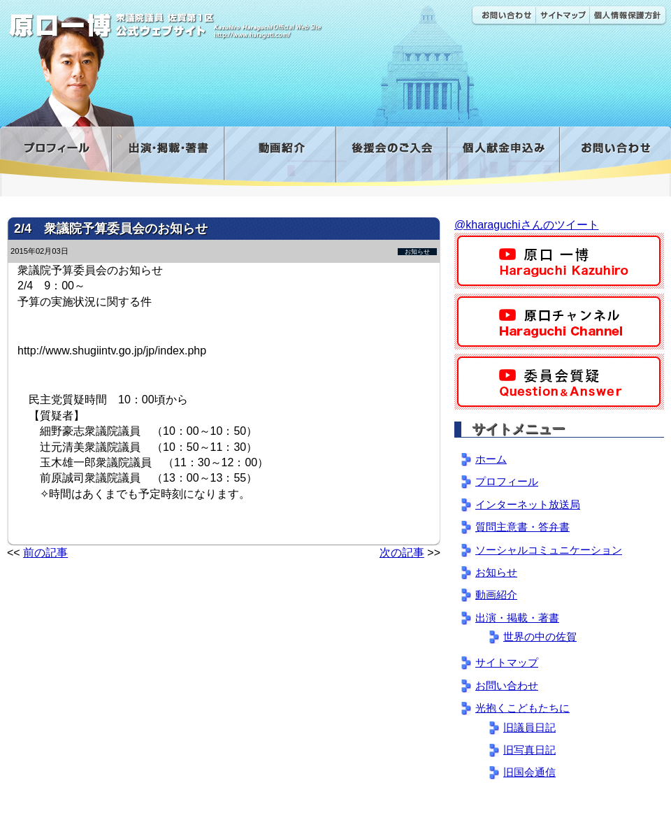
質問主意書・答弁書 (522, 527)
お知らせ (417, 251)
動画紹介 (280, 156)
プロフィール (55, 156)
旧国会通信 (529, 772)
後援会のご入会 (391, 156)
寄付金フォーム (503, 156)
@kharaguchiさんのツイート (526, 225)
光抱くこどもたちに (522, 708)
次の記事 (402, 553)
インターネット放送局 (527, 504)
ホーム (491, 459)
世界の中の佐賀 (540, 636)
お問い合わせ (503, 16)
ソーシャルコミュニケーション (548, 550)
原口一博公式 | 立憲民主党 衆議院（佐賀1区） (207, 21)
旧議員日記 (529, 727)
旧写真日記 (529, 750)
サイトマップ (562, 16)
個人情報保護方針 (628, 16)
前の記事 (45, 553)
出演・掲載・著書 (167, 156)
